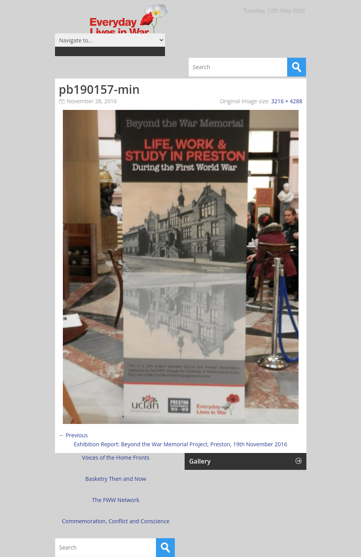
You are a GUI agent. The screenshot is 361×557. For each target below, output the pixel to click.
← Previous (73, 435)
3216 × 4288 (286, 101)
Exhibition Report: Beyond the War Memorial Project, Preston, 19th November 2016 (180, 444)
